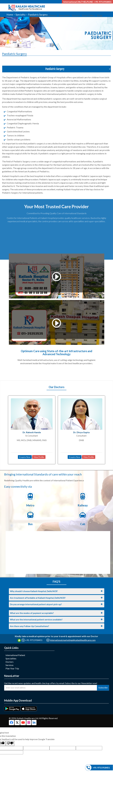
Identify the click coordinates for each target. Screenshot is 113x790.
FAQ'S (56, 581)
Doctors (9, 661)
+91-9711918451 (33, 640)
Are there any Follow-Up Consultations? (29, 626)
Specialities (11, 658)
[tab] (56, 591)
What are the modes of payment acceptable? (32, 613)
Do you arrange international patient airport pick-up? (36, 604)
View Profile (39, 457)
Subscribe (103, 687)
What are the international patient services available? (36, 619)
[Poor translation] (10, 743)
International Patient (15, 655)
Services (9, 665)
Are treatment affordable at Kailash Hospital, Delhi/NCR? (37, 598)
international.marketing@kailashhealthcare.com (73, 640)
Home (10, 14)
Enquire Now (24, 457)
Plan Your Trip (12, 668)
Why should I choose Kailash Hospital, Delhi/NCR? (34, 591)
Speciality (21, 14)
